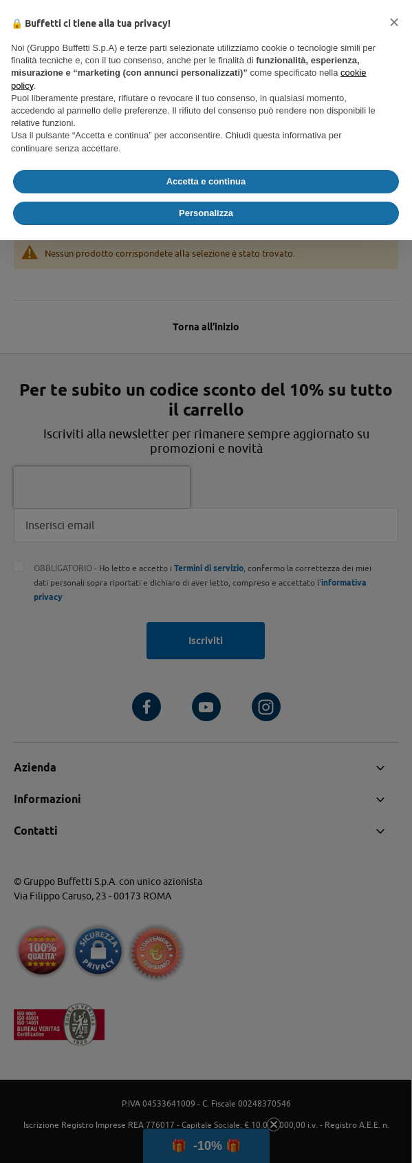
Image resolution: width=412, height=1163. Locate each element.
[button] (394, 22)
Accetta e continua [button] (206, 181)
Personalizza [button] (206, 213)
